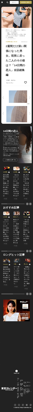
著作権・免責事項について (21, 389)
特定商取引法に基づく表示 (21, 394)
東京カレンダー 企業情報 (18, 395)
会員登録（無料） (25, 2)
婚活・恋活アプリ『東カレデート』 (27, 386)
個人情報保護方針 (21, 384)
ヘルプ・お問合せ (18, 384)
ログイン (14, 2)
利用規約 (21, 381)
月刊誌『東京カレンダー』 (27, 383)
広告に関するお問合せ (18, 389)
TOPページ (18, 379)
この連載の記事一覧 (10, 159)
